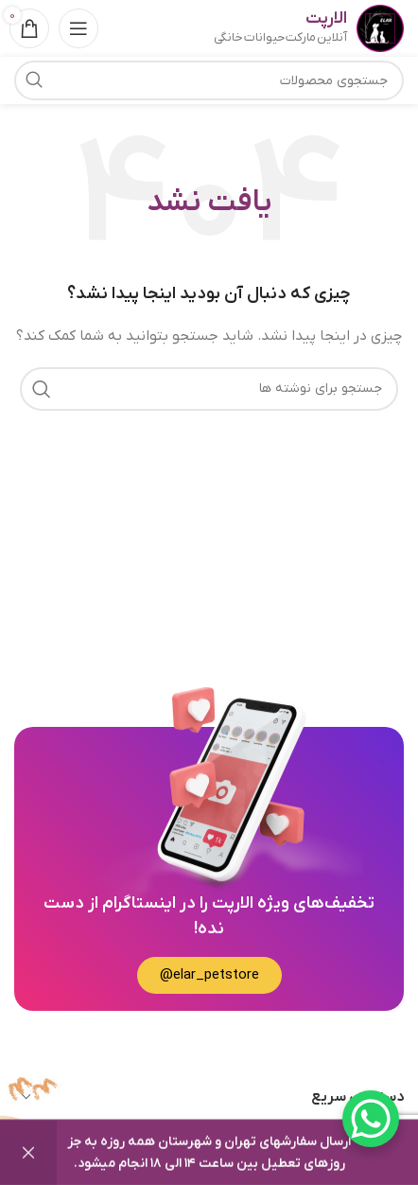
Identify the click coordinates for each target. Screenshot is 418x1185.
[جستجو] (209, 389)
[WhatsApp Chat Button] (370, 1118)
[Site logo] (380, 28)
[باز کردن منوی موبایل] (78, 28)
